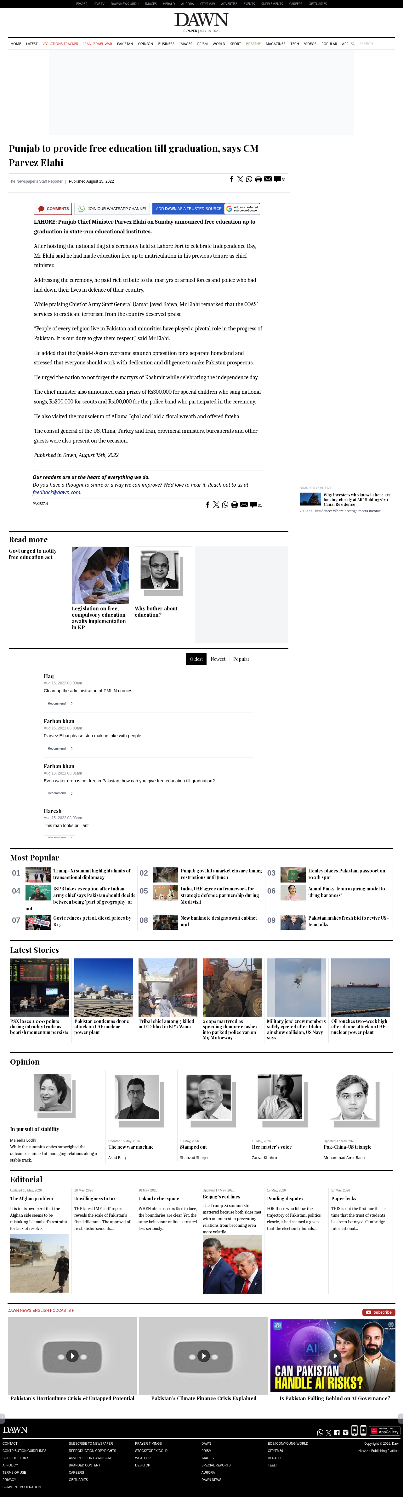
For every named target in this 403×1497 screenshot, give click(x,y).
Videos (310, 43)
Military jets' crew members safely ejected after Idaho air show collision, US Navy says (296, 1029)
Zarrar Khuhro (264, 1157)
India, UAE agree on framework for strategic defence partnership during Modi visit (220, 895)
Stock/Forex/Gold (151, 1451)
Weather (142, 1458)
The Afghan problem (31, 1199)
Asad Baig (117, 1157)
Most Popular (34, 857)
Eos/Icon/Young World (288, 1443)
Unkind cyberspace (159, 1199)
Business (166, 43)
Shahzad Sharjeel (195, 1157)
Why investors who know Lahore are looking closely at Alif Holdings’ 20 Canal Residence (357, 499)
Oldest (196, 659)
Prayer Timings (148, 1443)
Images (150, 4)
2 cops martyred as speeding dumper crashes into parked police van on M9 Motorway (230, 1029)
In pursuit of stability (34, 1129)
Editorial (26, 1179)
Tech (295, 43)
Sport (235, 43)
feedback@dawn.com (56, 492)
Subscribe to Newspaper (91, 1443)
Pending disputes (285, 1199)
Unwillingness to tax (95, 1199)
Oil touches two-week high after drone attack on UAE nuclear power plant (359, 1026)
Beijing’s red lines (221, 1197)
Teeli (272, 1465)
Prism (202, 43)
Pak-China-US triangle (348, 1147)
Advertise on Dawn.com (90, 1458)
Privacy (9, 1480)
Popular (329, 43)
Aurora (187, 4)
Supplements (272, 4)
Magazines (275, 43)
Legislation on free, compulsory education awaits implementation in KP (99, 618)
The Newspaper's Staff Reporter (36, 181)
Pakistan (125, 43)
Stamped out (193, 1147)
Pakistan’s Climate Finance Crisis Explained (204, 1398)
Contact (10, 1443)
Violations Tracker (60, 43)
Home (16, 43)
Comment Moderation (22, 1487)
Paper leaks (343, 1199)
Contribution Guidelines (24, 1451)
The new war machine (131, 1147)
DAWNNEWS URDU (125, 4)
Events (249, 4)
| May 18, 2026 (201, 31)
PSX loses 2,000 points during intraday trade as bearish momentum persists (39, 1026)
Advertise (229, 4)
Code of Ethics (16, 1458)
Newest (218, 659)
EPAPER (81, 4)
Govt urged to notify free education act (33, 553)
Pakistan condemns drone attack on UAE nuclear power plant (101, 1026)
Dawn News (211, 1480)
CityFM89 (207, 4)
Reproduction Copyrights (92, 1451)
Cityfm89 (275, 1451)
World (219, 43)
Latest (31, 43)
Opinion (145, 43)
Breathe (253, 43)
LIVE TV (99, 4)
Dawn (206, 1443)
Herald (169, 4)
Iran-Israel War (97, 43)
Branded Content (315, 488)
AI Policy (10, 1465)
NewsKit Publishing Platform (379, 1450)
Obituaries (318, 4)
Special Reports (216, 1465)
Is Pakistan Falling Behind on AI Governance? (335, 1398)
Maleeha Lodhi (23, 1140)
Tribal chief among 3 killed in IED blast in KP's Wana (166, 1024)
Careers (296, 4)
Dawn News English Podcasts (41, 1310)
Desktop (142, 1465)
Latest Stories (34, 950)
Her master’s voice (272, 1147)
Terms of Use (14, 1472)
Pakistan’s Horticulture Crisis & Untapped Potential (72, 1398)
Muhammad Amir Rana (344, 1157)
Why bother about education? (156, 611)
